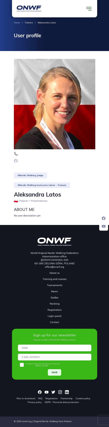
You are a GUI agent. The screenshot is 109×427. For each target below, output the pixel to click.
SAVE (54, 372)
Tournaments (54, 285)
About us (54, 272)
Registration (54, 309)
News (54, 291)
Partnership (67, 398)
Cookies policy (83, 398)
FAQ (40, 398)
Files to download (26, 398)
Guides (54, 297)
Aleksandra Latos (47, 22)
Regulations (51, 398)
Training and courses (55, 279)
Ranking (54, 303)
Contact (54, 322)
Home (17, 22)
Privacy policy (35, 402)
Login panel (54, 316)
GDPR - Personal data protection (62, 402)
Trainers (29, 22)
